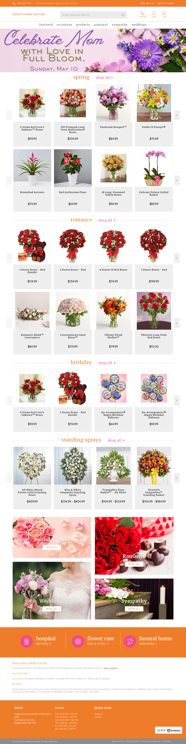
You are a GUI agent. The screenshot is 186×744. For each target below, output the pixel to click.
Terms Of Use (117, 741)
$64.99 (113, 424)
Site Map (167, 741)
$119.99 (73, 346)
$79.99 (113, 346)
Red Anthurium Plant (73, 192)
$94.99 (113, 204)
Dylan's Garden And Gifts (29, 14)
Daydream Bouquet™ (113, 127)
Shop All (103, 78)
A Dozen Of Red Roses (113, 269)
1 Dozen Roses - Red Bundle (32, 271)
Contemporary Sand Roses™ (73, 336)
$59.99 (32, 139)
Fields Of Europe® (154, 127)
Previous (9, 115)
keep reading (110, 668)
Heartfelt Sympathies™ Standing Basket (154, 492)
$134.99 (73, 281)
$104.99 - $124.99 (113, 501)
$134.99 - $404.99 (73, 501)
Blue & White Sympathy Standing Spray (73, 492)
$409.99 (32, 501)
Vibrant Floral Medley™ (113, 336)
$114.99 (32, 281)
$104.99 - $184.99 (154, 501)
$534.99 (73, 139)
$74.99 (154, 139)
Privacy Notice (133, 741)
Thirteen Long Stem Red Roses (154, 336)
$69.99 (72, 204)
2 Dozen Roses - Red (73, 269)
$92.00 (154, 346)
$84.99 (113, 139)
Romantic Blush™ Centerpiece (32, 336)
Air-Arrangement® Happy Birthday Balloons (113, 415)
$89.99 (154, 204)
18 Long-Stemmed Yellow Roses (113, 193)
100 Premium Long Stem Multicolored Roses (73, 130)
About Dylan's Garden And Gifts (29, 662)
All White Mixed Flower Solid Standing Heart (32, 492)
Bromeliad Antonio (32, 192)
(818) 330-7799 (24, 3)
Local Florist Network (151, 741)
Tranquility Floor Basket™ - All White (113, 491)
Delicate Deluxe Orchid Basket (154, 193)
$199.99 (154, 281)
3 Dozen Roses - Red (154, 269)
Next (177, 115)
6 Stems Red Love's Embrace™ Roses (32, 128)
